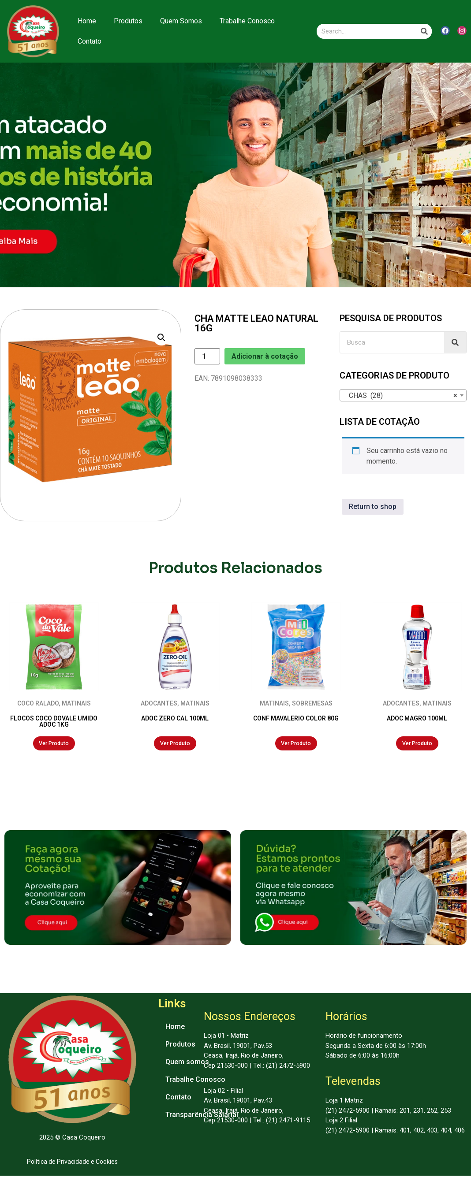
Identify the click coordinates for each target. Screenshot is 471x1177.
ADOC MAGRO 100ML (417, 718)
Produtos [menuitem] (180, 1045)
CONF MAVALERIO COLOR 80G (296, 718)
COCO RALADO (38, 703)
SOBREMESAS (312, 703)
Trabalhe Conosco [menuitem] (195, 1081)
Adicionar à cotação (265, 356)
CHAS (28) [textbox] (400, 396)
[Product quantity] (207, 356)
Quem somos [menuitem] (187, 1063)
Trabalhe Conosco (247, 21)
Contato (89, 41)
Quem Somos (181, 21)
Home (87, 21)
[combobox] (403, 395)
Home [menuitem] (175, 1028)
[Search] (424, 31)
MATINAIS (76, 703)
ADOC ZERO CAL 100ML (175, 718)
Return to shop (372, 506)
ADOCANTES (159, 703)
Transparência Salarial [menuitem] (201, 1116)
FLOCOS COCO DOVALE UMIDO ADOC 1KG (53, 721)
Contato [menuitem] (178, 1098)
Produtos (128, 21)
